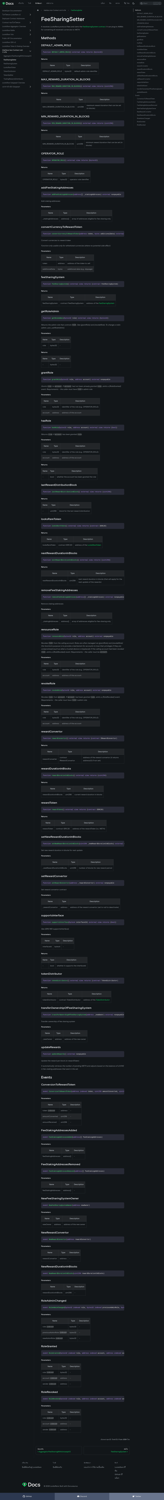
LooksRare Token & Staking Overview (15, 46)
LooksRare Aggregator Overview (14, 26)
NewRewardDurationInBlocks (146, 115)
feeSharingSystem (143, 33)
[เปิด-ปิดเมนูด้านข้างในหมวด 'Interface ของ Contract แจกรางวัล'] (30, 51)
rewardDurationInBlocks (144, 69)
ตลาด (118, 3)
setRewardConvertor (143, 79)
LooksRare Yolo (8, 34)
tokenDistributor (142, 85)
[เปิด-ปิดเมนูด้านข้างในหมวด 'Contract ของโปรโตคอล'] (30, 22)
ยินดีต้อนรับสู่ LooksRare (31, 1467)
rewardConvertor (142, 66)
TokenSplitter (8, 75)
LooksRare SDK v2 (9, 42)
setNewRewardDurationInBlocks (147, 76)
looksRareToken (142, 49)
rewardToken (141, 72)
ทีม (110, 3)
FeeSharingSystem (10, 64)
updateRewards (142, 92)
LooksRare (120, 1467)
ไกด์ (29, 3)
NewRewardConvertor (144, 112)
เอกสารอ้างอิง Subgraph (11, 87)
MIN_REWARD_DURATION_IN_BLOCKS (149, 20)
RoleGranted (141, 122)
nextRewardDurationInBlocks (146, 53)
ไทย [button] (126, 3)
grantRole (140, 40)
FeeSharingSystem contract (94, 27)
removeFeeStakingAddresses (146, 56)
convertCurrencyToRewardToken (147, 30)
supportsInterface (142, 82)
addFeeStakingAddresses (145, 26)
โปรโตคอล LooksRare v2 (11, 15)
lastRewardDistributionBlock (146, 46)
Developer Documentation (12, 11)
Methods (138, 10)
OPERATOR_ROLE (143, 23)
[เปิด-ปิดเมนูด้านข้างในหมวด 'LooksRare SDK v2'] (30, 42)
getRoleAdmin (141, 36)
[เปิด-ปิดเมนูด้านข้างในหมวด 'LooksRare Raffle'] (30, 30)
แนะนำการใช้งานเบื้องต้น (94, 1467)
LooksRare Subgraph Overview (13, 83)
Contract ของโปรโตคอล (11, 23)
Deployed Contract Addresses (13, 19)
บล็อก (103, 3)
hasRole (139, 43)
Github (118, 1474)
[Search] (150, 3)
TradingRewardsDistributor (13, 79)
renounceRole (141, 59)
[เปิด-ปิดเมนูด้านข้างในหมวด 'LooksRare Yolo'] (30, 34)
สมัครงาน (49, 3)
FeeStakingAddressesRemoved (147, 105)
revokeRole (140, 63)
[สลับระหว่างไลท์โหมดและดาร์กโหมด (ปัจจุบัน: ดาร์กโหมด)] (133, 3)
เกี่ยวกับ (21, 3)
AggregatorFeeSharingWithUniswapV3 (17, 56)
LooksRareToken (10, 67)
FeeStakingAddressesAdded (146, 102)
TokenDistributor (10, 71)
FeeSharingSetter (10, 60)
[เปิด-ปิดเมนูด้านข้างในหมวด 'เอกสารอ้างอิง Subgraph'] (30, 87)
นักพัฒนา (38, 3)
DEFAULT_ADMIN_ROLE (145, 13)
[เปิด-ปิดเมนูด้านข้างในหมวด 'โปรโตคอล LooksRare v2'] (30, 14)
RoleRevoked (141, 125)
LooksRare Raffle (8, 30)
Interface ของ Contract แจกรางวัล (12, 51)
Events (137, 95)
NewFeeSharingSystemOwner (146, 108)
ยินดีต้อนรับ (57, 1467)
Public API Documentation (12, 38)
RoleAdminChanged (143, 118)
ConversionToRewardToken (146, 99)
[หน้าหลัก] (38, 10)
